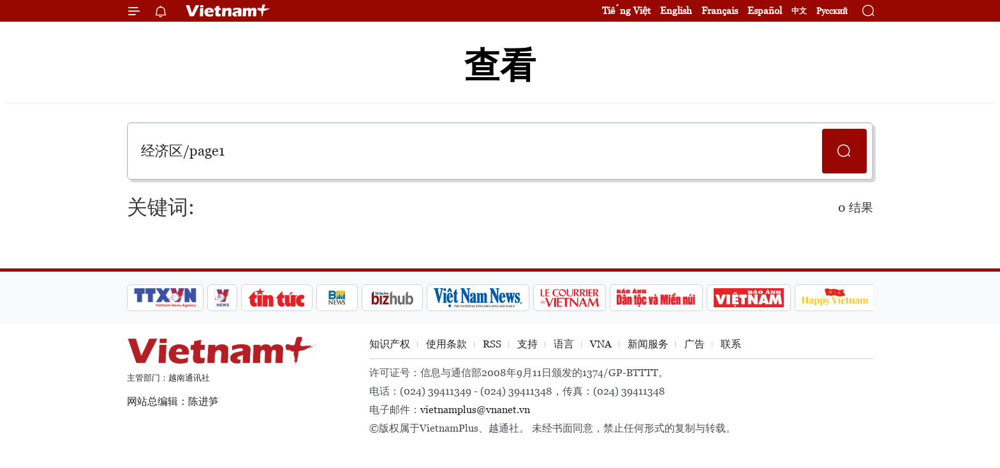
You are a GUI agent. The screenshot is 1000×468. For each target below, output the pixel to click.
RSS (492, 344)
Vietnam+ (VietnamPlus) (228, 10)
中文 (799, 10)
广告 (694, 344)
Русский (832, 11)
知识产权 (389, 344)
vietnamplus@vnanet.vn (475, 410)
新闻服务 (648, 344)
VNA (601, 344)
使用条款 (446, 344)
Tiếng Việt (626, 10)
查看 (500, 65)
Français (720, 10)
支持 (527, 344)
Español (764, 10)
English (676, 10)
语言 (564, 344)
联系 (731, 344)
